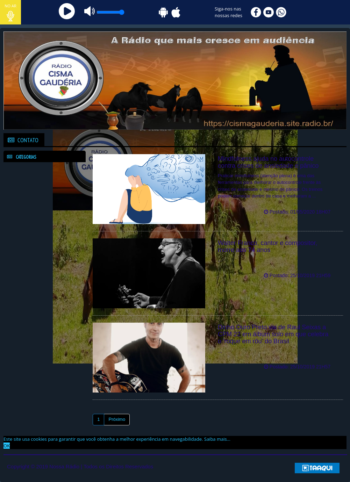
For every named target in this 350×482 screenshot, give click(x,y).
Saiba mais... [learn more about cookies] (217, 439)
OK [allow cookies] (6, 446)
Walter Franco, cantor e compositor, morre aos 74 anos (267, 246)
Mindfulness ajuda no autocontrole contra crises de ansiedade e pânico (268, 162)
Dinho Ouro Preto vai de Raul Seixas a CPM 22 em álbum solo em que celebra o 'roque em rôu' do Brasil (273, 334)
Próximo (116, 419)
